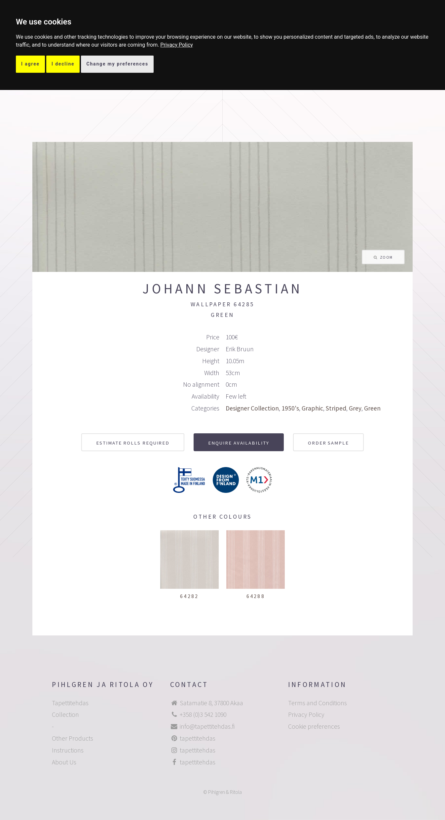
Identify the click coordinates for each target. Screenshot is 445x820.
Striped (336, 408)
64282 (189, 596)
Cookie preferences (314, 726)
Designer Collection (252, 408)
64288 (255, 596)
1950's (290, 408)
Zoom (386, 257)
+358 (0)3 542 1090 (203, 714)
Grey (355, 408)
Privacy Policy (176, 45)
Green (372, 408)
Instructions (68, 750)
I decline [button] (63, 63)
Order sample (328, 443)
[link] (176, 45)
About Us (64, 762)
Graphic (312, 408)
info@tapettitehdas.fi (207, 726)
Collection (65, 714)
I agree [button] (30, 63)
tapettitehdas (197, 738)
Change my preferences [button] (117, 63)
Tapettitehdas (70, 703)
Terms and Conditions (317, 703)
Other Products (72, 738)
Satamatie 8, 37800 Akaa (211, 703)
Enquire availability (238, 443)
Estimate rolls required (132, 443)
